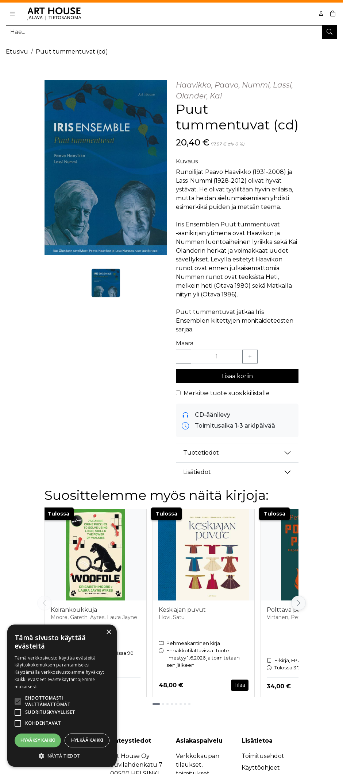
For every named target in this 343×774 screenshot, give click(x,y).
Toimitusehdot (263, 755)
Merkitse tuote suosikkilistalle (227, 393)
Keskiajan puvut (182, 609)
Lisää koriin (237, 376)
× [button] (108, 632)
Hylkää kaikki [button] (87, 740)
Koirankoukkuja (74, 609)
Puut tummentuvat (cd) (72, 51)
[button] (62, 755)
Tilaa (239, 685)
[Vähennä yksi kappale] (183, 356)
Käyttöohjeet (261, 767)
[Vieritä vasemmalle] (44, 603)
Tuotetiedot (201, 452)
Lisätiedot (197, 471)
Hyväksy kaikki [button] (37, 740)
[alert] (62, 696)
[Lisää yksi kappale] (250, 356)
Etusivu (17, 51)
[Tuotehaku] (171, 32)
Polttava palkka (290, 609)
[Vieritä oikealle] (298, 603)
